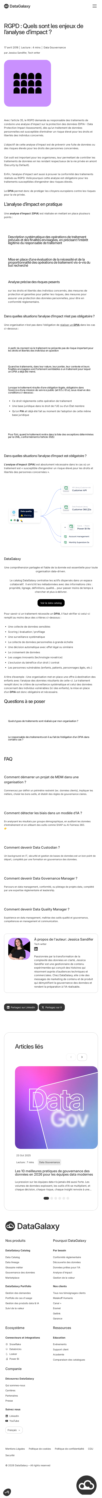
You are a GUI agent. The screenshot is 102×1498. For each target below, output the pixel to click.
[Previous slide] (71, 1057)
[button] (46, 1198)
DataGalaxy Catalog (17, 1250)
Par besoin (59, 1250)
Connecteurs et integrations (22, 1337)
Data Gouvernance (49, 1162)
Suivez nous (12, 1409)
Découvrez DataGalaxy (19, 1378)
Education (59, 1337)
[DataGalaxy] (17, 6)
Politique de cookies (40, 1448)
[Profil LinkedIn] (36, 949)
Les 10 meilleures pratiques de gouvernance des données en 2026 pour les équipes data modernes (54, 1172)
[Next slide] (82, 1057)
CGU (90, 1448)
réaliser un (70, 324)
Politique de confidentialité (69, 1448)
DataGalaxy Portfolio (18, 1286)
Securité (9, 1455)
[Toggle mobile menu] (94, 6)
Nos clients (60, 1286)
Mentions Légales (15, 1448)
